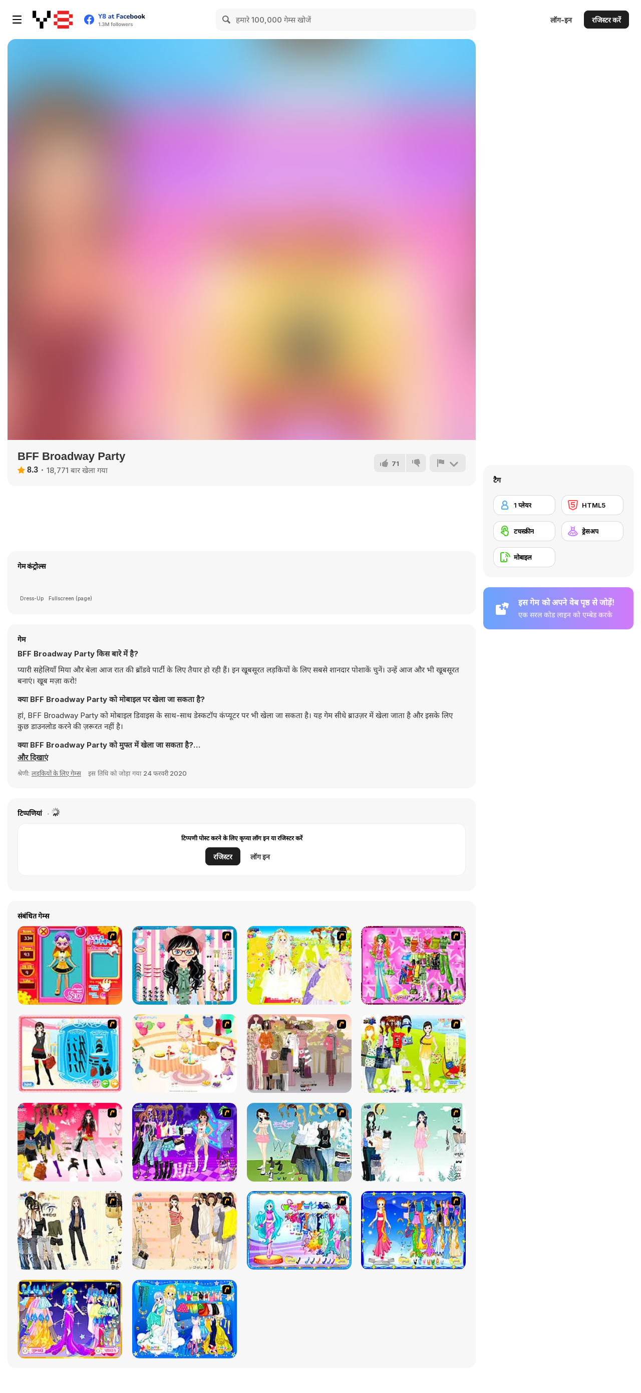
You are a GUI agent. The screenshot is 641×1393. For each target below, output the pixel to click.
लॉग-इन (561, 20)
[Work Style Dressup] (70, 1230)
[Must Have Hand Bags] (413, 1053)
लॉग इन (260, 856)
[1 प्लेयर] (524, 505)
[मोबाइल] (524, 557)
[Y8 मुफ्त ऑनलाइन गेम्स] (52, 20)
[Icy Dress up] (413, 1142)
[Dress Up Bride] (299, 965)
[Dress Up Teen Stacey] (70, 1142)
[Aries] (70, 1319)
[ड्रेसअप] (592, 531)
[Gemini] (184, 1319)
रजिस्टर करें (606, 20)
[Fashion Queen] (70, 1053)
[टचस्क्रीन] (524, 531)
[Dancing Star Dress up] (184, 1142)
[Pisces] (299, 1230)
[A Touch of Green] (413, 965)
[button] (33, 757)
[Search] (227, 20)
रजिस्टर (222, 856)
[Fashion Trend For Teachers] (299, 1053)
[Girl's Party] (184, 1053)
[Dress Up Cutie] (184, 965)
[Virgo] (413, 1230)
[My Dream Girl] (299, 1142)
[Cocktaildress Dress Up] (184, 1230)
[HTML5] (592, 505)
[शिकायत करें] (448, 463)
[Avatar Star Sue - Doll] (70, 965)
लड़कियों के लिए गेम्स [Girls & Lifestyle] (56, 773)
